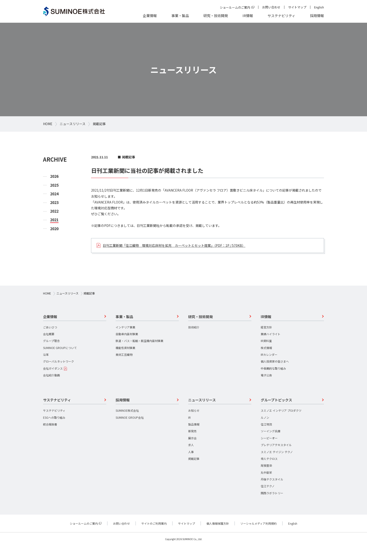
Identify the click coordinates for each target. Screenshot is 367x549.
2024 (54, 193)
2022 (54, 211)
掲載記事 (99, 123)
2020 (54, 228)
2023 (54, 202)
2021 (54, 219)
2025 (54, 185)
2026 (54, 176)
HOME (47, 123)
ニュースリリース (72, 123)
